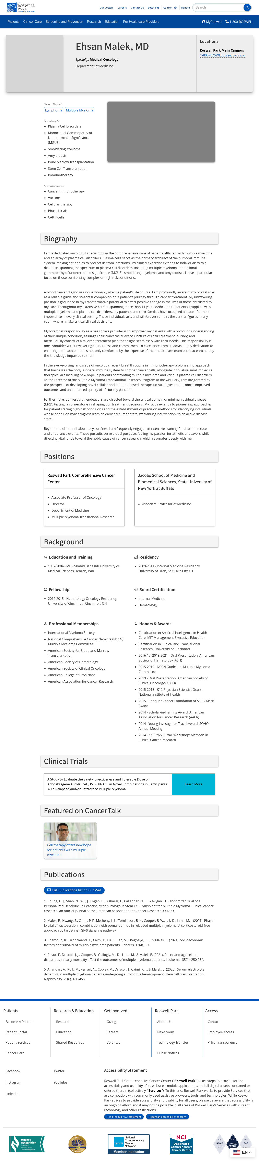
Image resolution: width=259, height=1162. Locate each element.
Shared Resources (70, 1042)
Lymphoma (53, 110)
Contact (214, 1021)
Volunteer (114, 1042)
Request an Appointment (100, 77)
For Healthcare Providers (141, 21)
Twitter (59, 1071)
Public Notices (168, 1053)
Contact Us (137, 7)
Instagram (13, 1082)
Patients (14, 21)
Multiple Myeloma (79, 110)
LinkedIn (12, 1094)
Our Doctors (107, 7)
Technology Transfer (172, 1042)
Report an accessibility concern (167, 1116)
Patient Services (18, 1042)
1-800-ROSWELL (241, 21)
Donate (185, 7)
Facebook (13, 1071)
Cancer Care (32, 21)
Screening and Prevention (64, 21)
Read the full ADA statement (124, 1116)
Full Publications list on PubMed (74, 890)
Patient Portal (16, 1032)
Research (94, 21)
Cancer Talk (170, 7)
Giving (111, 1021)
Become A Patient (19, 1021)
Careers (122, 7)
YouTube (60, 1082)
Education (112, 21)
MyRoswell (214, 21)
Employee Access (221, 1032)
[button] (247, 7)
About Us (164, 1021)
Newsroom (165, 1032)
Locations (153, 7)
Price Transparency (222, 1042)
